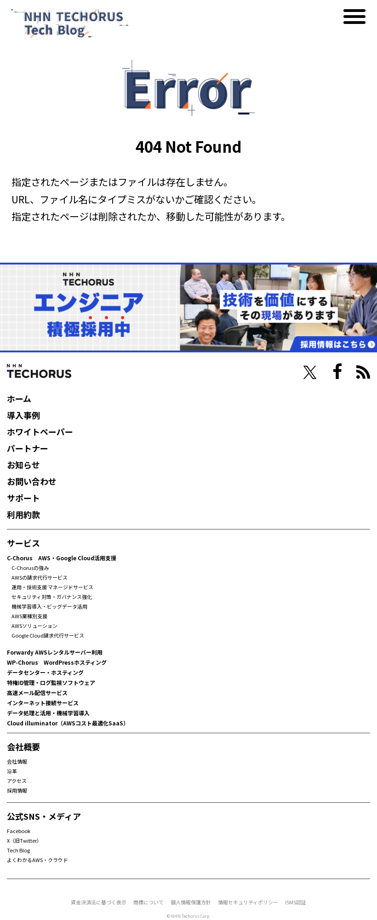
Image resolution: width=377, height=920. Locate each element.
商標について (148, 902)
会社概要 (23, 747)
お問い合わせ (32, 481)
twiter (310, 373)
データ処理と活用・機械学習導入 (48, 713)
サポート (23, 498)
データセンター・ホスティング (45, 672)
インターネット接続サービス (43, 703)
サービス (23, 543)
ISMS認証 (295, 902)
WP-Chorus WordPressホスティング (57, 662)
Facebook (18, 830)
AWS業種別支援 (29, 616)
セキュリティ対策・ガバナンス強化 (51, 596)
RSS (363, 372)
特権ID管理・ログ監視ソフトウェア (51, 682)
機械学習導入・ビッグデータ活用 (49, 606)
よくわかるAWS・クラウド (37, 859)
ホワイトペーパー (40, 431)
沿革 (12, 771)
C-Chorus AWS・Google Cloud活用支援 (61, 558)
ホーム (19, 398)
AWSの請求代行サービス (39, 577)
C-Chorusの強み (30, 567)
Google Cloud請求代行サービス (47, 635)
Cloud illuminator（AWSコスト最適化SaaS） (68, 723)
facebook (337, 371)
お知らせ (23, 465)
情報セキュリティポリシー (248, 902)
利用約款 (23, 514)
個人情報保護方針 (191, 902)
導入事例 (23, 415)
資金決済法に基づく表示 (98, 902)
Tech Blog (18, 850)
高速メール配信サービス (37, 692)
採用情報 (17, 790)
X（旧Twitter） (24, 840)
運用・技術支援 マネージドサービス (52, 587)
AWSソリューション (34, 625)
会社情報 (17, 761)
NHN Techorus (39, 371)
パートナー (27, 448)
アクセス (17, 780)
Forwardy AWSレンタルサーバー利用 (55, 652)
